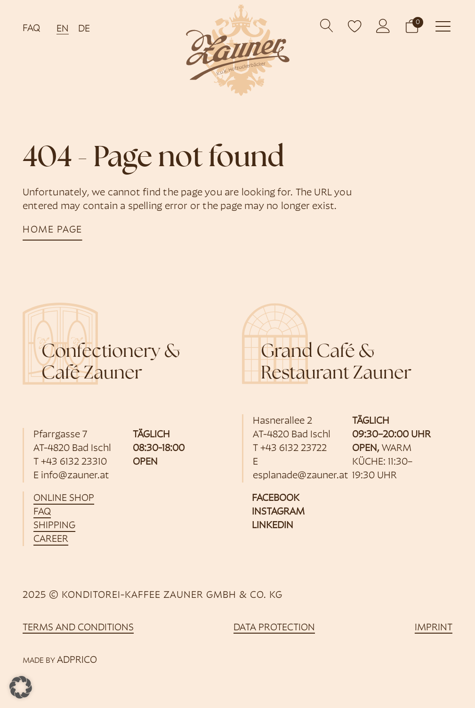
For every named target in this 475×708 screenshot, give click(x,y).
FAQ (31, 28)
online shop (63, 498)
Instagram (278, 512)
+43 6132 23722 (293, 448)
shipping (54, 526)
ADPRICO (77, 660)
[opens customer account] (383, 26)
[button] (411, 25)
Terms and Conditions (78, 628)
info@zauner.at (75, 476)
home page (52, 230)
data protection (274, 628)
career (50, 539)
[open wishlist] (355, 26)
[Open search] (327, 25)
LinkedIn (272, 526)
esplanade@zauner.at (300, 476)
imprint (433, 628)
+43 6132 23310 (74, 462)
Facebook (275, 498)
